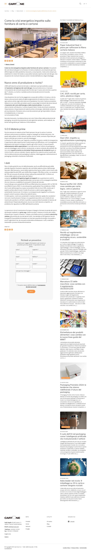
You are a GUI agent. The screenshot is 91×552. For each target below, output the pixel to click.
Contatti (49, 526)
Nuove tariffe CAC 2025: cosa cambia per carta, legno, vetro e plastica (71, 186)
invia (31, 291)
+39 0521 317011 (15, 529)
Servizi (27, 524)
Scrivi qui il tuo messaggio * (23, 271)
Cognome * (35, 249)
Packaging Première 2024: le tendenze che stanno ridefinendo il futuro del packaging (73, 388)
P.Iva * (17, 264)
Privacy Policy (75, 548)
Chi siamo (49, 521)
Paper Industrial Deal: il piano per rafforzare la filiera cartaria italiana (73, 47)
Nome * (18, 249)
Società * (34, 264)
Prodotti (28, 521)
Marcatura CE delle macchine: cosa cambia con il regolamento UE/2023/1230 (72, 285)
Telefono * (35, 256)
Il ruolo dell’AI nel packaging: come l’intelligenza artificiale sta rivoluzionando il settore (73, 436)
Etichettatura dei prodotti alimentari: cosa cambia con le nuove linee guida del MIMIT (73, 336)
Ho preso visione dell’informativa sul (31, 286)
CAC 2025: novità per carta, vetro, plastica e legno (72, 94)
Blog (48, 524)
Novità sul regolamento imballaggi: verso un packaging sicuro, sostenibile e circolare (73, 236)
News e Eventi (10, 64)
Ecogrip (28, 529)
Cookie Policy (66, 548)
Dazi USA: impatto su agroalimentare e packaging (73, 139)
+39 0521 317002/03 (12, 531)
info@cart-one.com (13, 527)
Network (28, 526)
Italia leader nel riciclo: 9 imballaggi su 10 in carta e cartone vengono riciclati (72, 483)
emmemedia (83, 548)
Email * (18, 256)
